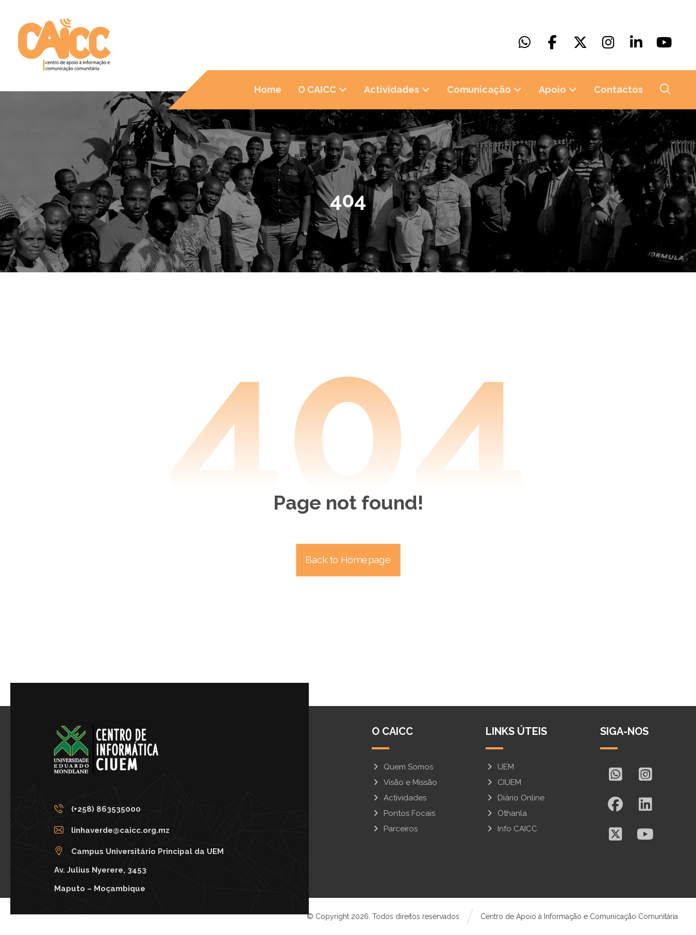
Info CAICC (511, 828)
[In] (645, 804)
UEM (500, 767)
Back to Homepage (348, 560)
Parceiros (395, 828)
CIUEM (503, 782)
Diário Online (515, 797)
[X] (580, 42)
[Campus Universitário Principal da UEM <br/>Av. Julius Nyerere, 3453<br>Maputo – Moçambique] (141, 851)
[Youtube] (664, 42)
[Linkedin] (636, 42)
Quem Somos (402, 767)
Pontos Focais (403, 813)
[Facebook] (553, 42)
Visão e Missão (404, 782)
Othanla (506, 813)
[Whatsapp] (525, 42)
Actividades (399, 797)
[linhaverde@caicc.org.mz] (141, 830)
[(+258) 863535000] (141, 809)
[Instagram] (608, 42)
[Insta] (645, 774)
